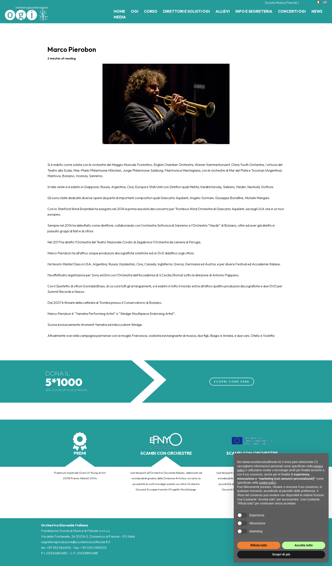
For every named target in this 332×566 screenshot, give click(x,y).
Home (119, 11)
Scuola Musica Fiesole (281, 2)
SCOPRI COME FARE (231, 381)
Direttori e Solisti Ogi (186, 11)
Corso (150, 11)
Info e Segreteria (253, 11)
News (316, 11)
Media (120, 17)
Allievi (223, 11)
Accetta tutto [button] (304, 545)
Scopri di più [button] (281, 554)
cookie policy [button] (267, 482)
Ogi (134, 11)
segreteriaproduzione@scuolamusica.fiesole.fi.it (75, 542)
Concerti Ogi (292, 11)
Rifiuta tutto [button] (258, 545)
